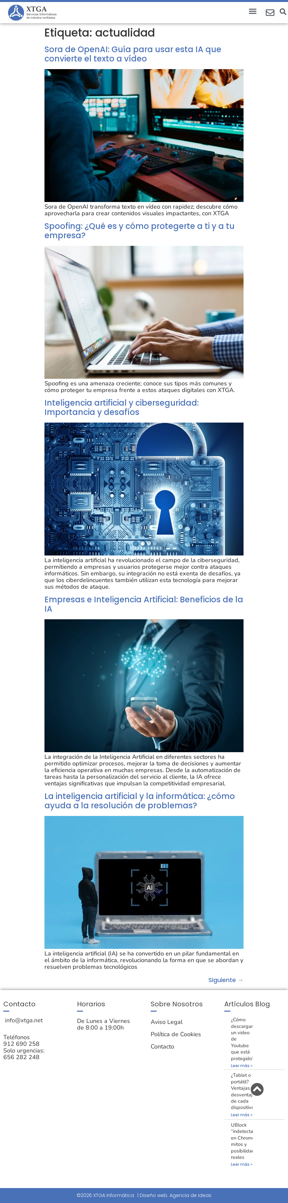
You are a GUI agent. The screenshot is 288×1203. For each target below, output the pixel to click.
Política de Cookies (176, 1034)
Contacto (162, 1047)
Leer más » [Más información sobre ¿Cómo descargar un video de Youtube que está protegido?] (241, 1065)
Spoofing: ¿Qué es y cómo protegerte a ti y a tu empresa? (139, 231)
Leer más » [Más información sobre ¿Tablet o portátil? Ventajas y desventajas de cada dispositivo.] (241, 1115)
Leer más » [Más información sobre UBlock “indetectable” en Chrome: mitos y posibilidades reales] (241, 1164)
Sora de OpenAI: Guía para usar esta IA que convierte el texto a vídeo (132, 54)
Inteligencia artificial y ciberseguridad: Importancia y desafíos (121, 407)
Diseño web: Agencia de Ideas (175, 1195)
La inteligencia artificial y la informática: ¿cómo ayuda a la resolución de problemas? (139, 801)
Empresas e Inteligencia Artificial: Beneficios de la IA (143, 604)
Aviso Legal (166, 1022)
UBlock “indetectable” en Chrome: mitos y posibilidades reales (246, 1141)
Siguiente (226, 980)
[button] (253, 11)
